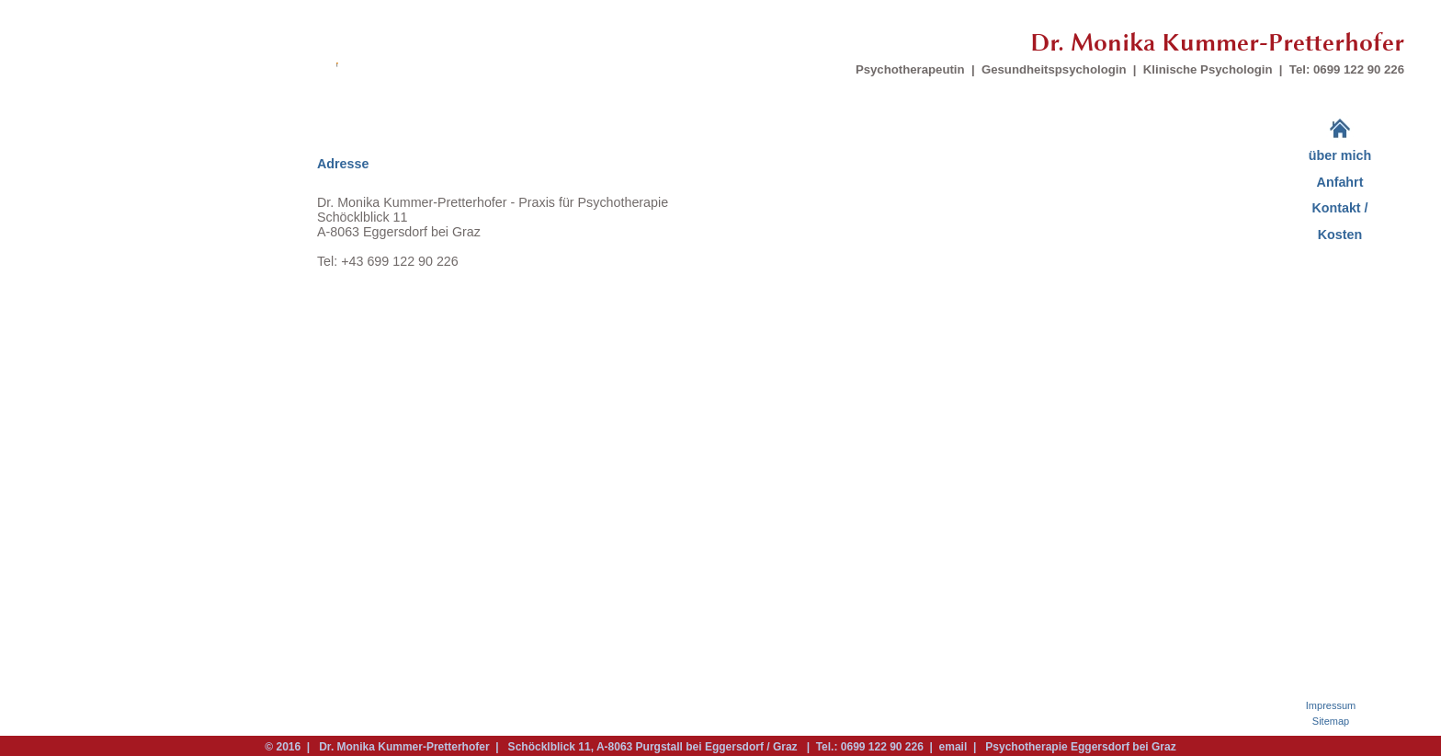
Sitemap (1330, 721)
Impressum (1331, 705)
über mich (1340, 155)
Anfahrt (1340, 182)
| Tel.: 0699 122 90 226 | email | (892, 746)
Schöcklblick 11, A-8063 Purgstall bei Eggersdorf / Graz (652, 746)
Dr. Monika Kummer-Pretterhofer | (408, 746)
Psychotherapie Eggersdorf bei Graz (1078, 746)
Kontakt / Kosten (1339, 221)
